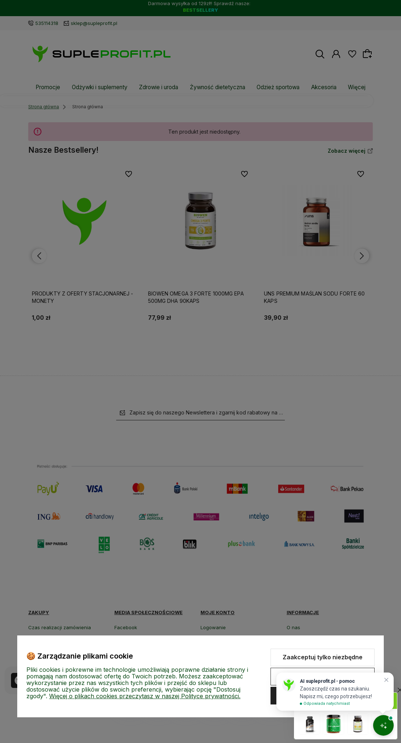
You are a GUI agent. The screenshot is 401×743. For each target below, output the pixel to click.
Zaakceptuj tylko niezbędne (323, 657)
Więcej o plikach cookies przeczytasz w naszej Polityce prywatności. (144, 696)
